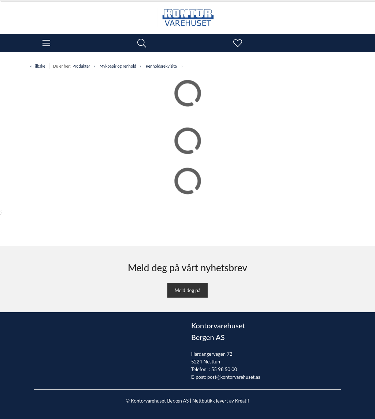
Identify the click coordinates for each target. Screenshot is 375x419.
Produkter (81, 66)
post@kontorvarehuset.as (233, 377)
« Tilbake (37, 66)
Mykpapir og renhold (118, 66)
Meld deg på (187, 290)
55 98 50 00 (224, 369)
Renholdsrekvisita (162, 66)
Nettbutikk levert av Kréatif (220, 401)
